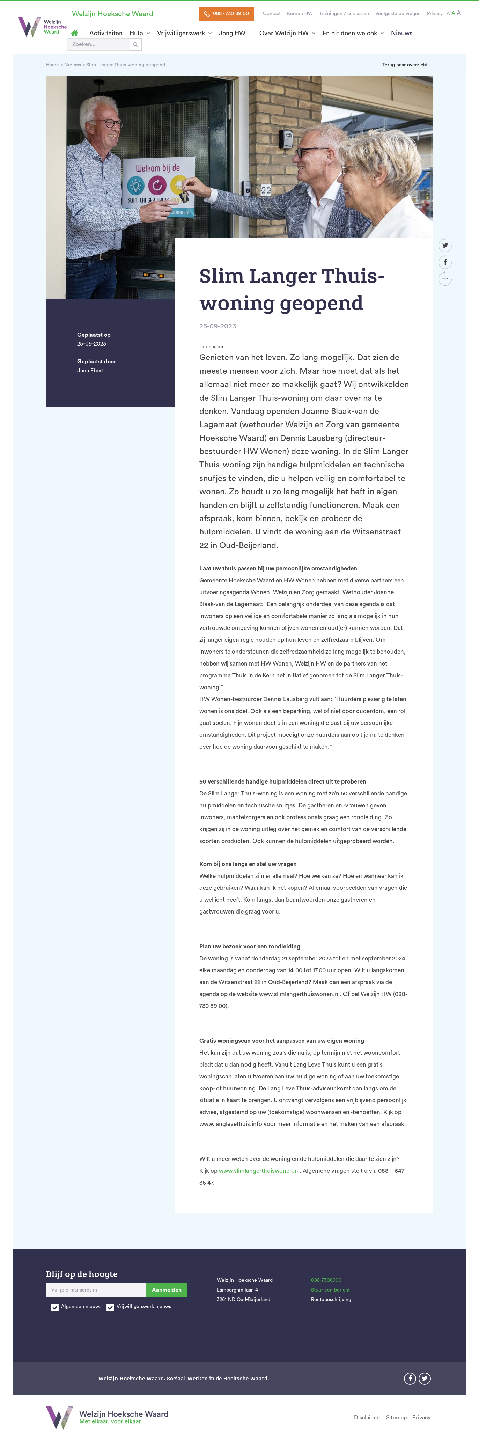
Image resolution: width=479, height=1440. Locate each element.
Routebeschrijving (331, 1299)
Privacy (435, 13)
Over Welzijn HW (284, 33)
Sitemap (396, 1417)
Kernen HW (300, 13)
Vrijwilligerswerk (181, 33)
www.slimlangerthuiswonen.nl (259, 1171)
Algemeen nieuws (81, 1306)
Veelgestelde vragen (398, 13)
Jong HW (232, 33)
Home (52, 65)
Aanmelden (167, 1290)
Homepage (74, 33)
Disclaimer (367, 1417)
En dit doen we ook (350, 33)
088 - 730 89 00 (226, 13)
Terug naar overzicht (405, 65)
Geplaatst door (96, 361)
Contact (272, 13)
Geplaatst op (94, 335)
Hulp (136, 33)
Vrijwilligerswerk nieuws (144, 1306)
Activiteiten (106, 33)
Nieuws (401, 33)
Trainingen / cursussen (344, 13)
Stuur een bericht (330, 1290)
